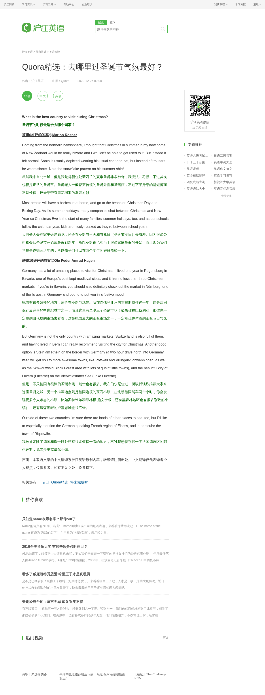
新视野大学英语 (224, 182)
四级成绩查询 (196, 182)
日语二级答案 (223, 155)
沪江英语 (27, 51)
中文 (43, 96)
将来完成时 (79, 482)
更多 (166, 637)
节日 (45, 482)
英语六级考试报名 (198, 155)
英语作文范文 (223, 169)
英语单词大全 (223, 162)
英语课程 (193, 169)
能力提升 (41, 51)
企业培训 (87, 4)
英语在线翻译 (196, 175)
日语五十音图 (196, 162)
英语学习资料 (223, 175)
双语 (27, 96)
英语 (58, 96)
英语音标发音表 (224, 188)
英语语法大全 (196, 188)
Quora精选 (59, 482)
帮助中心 (69, 4)
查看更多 (226, 195)
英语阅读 (54, 51)
